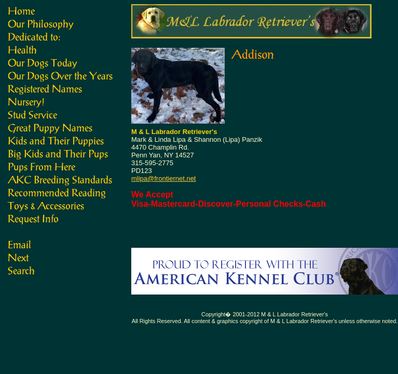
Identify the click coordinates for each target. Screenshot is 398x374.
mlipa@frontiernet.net (163, 178)
